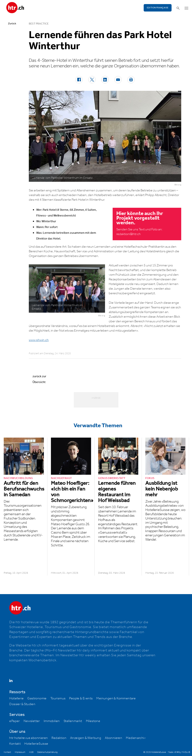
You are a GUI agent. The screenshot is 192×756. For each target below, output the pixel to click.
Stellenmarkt (73, 721)
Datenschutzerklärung (47, 752)
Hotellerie (16, 698)
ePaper (14, 721)
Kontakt (15, 743)
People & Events (81, 698)
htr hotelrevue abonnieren (28, 738)
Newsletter (32, 721)
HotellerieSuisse (36, 743)
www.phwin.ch (39, 340)
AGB (31, 752)
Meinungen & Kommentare (116, 698)
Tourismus (58, 698)
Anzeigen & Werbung (85, 738)
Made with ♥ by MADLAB (179, 752)
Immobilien (52, 721)
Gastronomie (36, 698)
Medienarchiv (136, 738)
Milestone (93, 721)
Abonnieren (113, 738)
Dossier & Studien (22, 704)
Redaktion (58, 738)
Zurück (12, 23)
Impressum (20, 752)
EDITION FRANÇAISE (158, 7)
